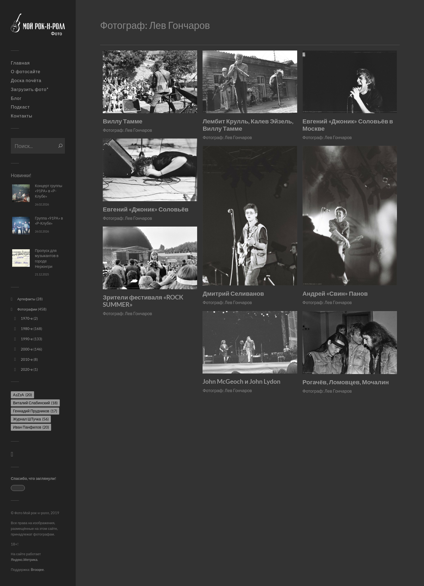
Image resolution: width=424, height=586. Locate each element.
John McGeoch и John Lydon (241, 381)
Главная (20, 63)
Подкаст (20, 107)
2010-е (27, 359)
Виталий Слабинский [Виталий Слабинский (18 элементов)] (35, 402)
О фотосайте (26, 71)
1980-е (27, 328)
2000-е (27, 349)
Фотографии (27, 309)
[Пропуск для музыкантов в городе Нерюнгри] (21, 258)
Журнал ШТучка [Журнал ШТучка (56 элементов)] (31, 419)
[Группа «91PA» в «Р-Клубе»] (21, 225)
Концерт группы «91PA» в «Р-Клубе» (48, 190)
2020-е (27, 369)
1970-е (27, 318)
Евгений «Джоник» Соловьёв (145, 209)
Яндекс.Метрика (24, 559)
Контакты (21, 116)
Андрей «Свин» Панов (335, 293)
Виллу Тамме (122, 121)
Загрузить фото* (30, 89)
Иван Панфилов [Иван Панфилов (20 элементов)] (31, 427)
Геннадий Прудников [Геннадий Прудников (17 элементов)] (35, 411)
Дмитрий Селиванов (233, 293)
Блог (16, 98)
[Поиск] (60, 146)
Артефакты (26, 299)
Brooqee (37, 569)
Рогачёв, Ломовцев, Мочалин (346, 382)
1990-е (27, 339)
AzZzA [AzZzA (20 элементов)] (22, 394)
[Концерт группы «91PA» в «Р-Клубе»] (21, 193)
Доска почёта (26, 80)
